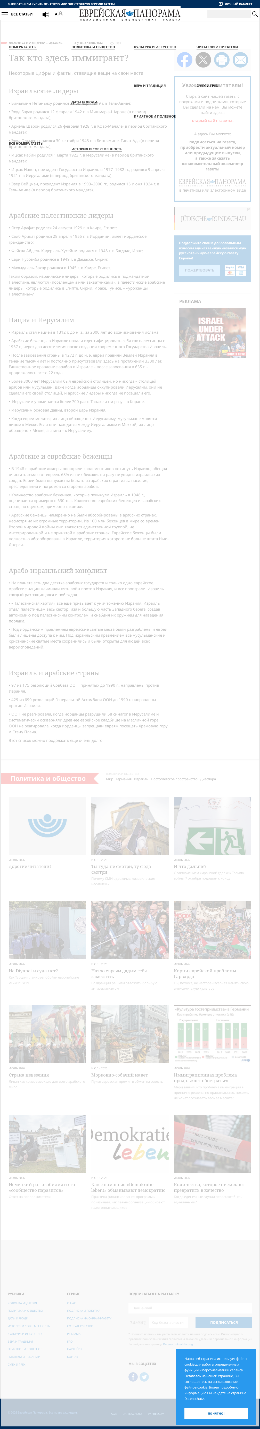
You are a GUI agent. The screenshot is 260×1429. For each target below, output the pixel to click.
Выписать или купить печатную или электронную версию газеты (61, 4)
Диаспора (208, 779)
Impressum (156, 1414)
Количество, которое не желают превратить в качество (209, 1187)
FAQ (70, 1341)
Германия (124, 779)
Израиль (55, 43)
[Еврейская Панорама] (130, 20)
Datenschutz (132, 1414)
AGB (114, 1414)
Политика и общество (27, 43)
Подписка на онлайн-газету (89, 1318)
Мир (109, 779)
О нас (71, 1303)
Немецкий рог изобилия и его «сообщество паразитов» (42, 1187)
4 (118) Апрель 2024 (89, 43)
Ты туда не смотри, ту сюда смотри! (121, 869)
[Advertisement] (214, 397)
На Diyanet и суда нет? (33, 971)
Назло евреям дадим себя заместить (119, 973)
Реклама (73, 1334)
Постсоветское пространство (174, 779)
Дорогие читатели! (30, 866)
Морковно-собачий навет (119, 1075)
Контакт (73, 1357)
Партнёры (74, 1349)
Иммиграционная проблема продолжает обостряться (205, 1077)
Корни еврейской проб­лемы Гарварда (205, 973)
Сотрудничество (80, 1326)
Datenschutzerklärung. (178, 1344)
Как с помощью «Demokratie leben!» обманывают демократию (128, 1187)
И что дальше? (190, 866)
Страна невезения (29, 1075)
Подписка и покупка (83, 1310)
